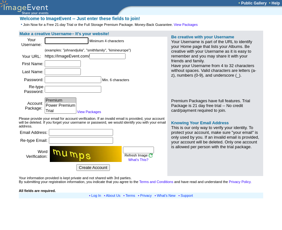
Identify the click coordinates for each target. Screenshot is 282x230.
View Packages (186, 25)
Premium (60, 100)
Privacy (146, 195)
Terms (130, 195)
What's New (166, 195)
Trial (60, 111)
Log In (96, 195)
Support (187, 195)
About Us (113, 195)
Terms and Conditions (156, 182)
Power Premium (60, 105)
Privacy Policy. (240, 182)
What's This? (138, 160)
